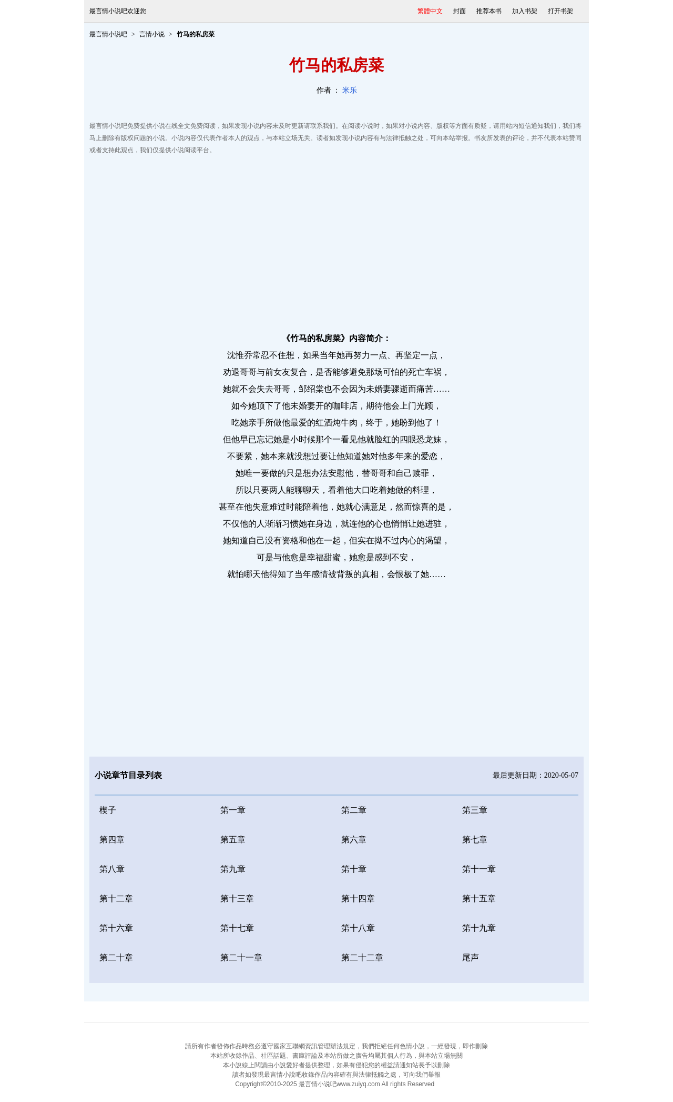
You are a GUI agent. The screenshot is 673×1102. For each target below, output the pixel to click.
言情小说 (152, 34)
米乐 (349, 90)
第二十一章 (241, 957)
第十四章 (358, 898)
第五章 (233, 839)
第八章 (112, 869)
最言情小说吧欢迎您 (117, 11)
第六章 (353, 839)
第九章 (233, 869)
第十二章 (116, 898)
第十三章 (237, 898)
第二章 (353, 810)
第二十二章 (362, 957)
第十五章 (479, 898)
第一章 (233, 810)
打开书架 (560, 11)
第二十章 (116, 957)
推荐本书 (489, 11)
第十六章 (116, 928)
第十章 (353, 869)
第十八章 (358, 928)
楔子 (107, 810)
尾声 (470, 957)
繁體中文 (430, 11)
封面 (459, 11)
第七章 (474, 839)
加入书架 (524, 11)
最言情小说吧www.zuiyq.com (339, 1084)
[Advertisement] (336, 240)
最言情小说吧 (108, 34)
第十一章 (479, 869)
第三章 (474, 810)
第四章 (112, 839)
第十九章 (479, 928)
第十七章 (237, 928)
